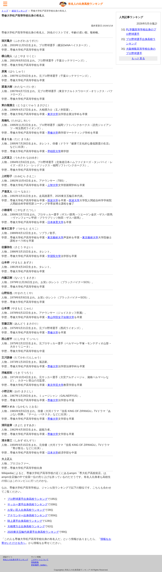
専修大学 (52, 132)
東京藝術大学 (55, 237)
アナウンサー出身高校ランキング (27, 515)
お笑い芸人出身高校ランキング (26, 509)
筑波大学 (52, 200)
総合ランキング (19, 11)
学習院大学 (54, 256)
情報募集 (35, 562)
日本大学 (52, 452)
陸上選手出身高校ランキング (24, 520)
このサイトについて (39, 559)
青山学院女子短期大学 (60, 317)
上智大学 (52, 185)
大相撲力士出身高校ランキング (26, 526)
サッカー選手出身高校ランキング (27, 504)
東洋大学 (52, 114)
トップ (4, 11)
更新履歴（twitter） (39, 565)
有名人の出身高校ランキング (85, 3)
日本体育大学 (55, 222)
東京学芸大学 (55, 384)
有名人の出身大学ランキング (15, 559)
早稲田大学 (54, 151)
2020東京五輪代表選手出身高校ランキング (33, 531)
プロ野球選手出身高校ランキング (27, 498)
